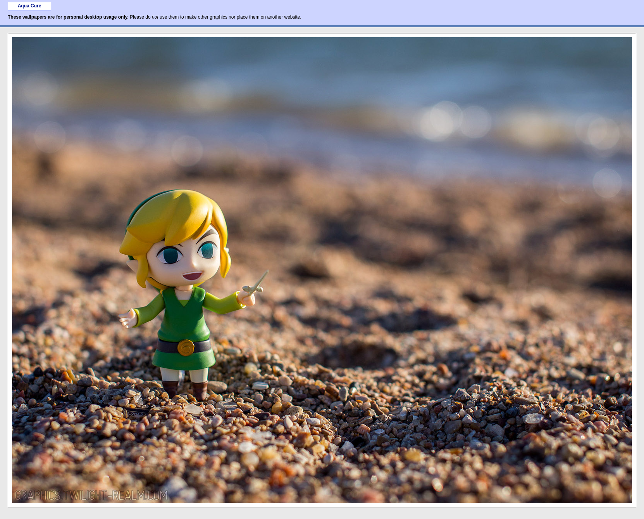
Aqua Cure (29, 6)
